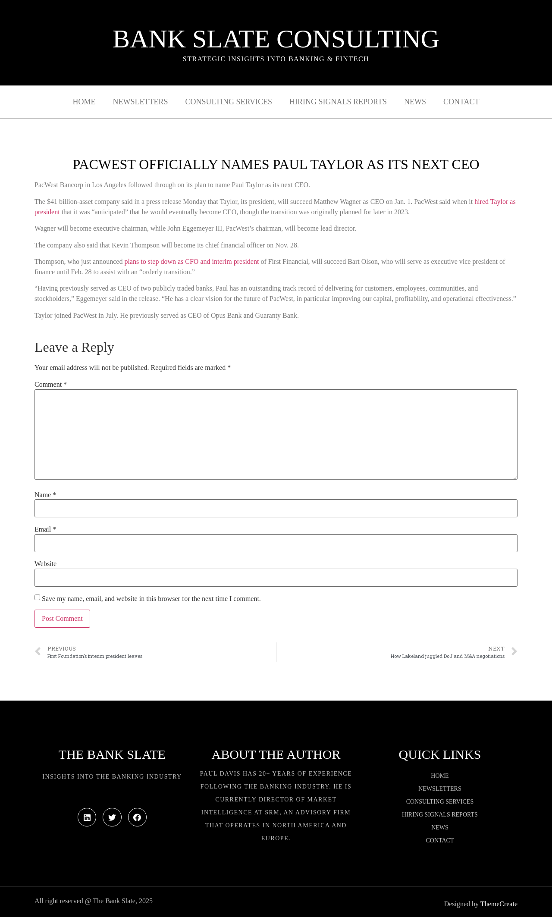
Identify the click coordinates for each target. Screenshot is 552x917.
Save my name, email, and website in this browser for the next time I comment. (151, 598)
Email (45, 529)
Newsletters (140, 101)
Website (45, 563)
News (415, 101)
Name (45, 494)
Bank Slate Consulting (276, 39)
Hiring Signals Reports (338, 101)
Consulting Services (228, 101)
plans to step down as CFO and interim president (191, 261)
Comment (50, 384)
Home (84, 101)
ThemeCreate (499, 904)
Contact (461, 101)
